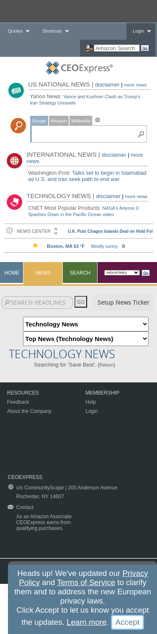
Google (39, 120)
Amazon (59, 120)
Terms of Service (86, 582)
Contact (24, 507)
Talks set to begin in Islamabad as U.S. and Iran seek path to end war (87, 176)
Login (138, 30)
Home (11, 273)
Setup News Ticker (123, 302)
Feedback (18, 402)
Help (90, 402)
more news (135, 84)
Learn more (86, 622)
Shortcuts (52, 30)
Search (79, 273)
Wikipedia (80, 120)
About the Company (29, 411)
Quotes (15, 30)
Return (106, 364)
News (43, 273)
